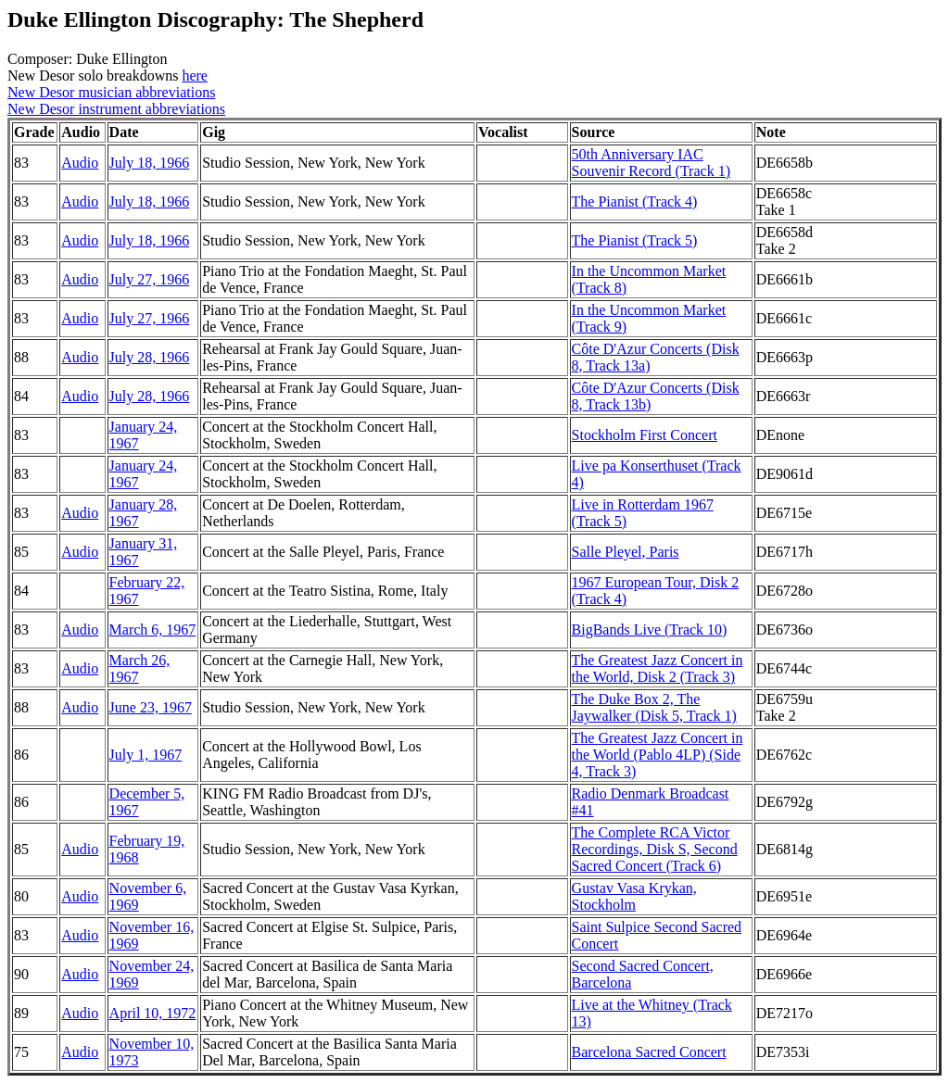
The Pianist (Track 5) (635, 240)
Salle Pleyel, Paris (625, 552)
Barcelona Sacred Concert (649, 1052)
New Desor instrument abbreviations (116, 109)
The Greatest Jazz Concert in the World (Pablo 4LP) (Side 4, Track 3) (657, 754)
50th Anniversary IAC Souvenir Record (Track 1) (651, 162)
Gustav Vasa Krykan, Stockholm (634, 896)
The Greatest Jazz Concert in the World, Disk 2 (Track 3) (657, 668)
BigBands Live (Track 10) (650, 629)
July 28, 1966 (149, 357)
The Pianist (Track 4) (635, 201)
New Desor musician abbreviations (111, 92)
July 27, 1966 (149, 279)
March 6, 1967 (152, 629)
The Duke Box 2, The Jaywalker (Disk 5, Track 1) (654, 707)
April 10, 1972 (152, 1013)
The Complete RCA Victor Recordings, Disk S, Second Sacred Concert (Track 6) (655, 849)
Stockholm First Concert (644, 435)
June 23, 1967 (150, 707)
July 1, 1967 (146, 754)
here (195, 75)
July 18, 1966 (149, 162)
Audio (79, 162)
